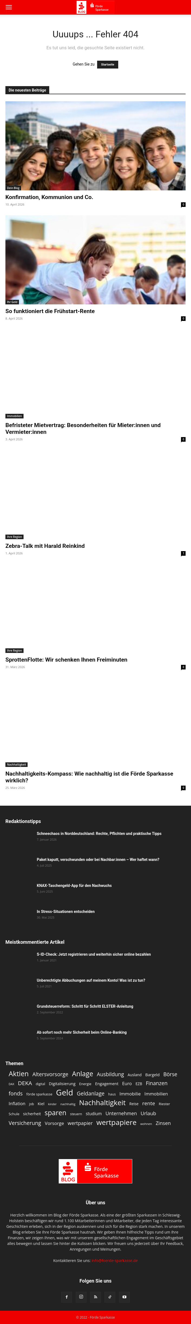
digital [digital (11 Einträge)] (40, 1084)
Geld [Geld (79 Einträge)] (64, 1092)
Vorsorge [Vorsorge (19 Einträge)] (54, 1123)
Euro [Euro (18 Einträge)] (127, 1083)
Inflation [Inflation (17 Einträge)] (17, 1104)
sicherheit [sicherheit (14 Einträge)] (32, 1113)
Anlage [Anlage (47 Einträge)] (82, 1073)
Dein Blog (13, 188)
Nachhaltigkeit (16, 764)
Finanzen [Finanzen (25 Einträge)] (156, 1083)
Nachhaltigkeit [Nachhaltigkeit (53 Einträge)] (102, 1102)
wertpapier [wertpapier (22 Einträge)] (80, 1123)
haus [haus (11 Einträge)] (112, 1094)
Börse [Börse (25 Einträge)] (170, 1074)
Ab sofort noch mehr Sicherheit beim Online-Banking (82, 1032)
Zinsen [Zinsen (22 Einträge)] (163, 1123)
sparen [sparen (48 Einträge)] (56, 1112)
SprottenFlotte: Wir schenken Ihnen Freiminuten (66, 659)
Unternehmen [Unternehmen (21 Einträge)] (121, 1113)
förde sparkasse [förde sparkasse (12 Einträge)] (39, 1094)
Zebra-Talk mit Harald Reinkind (45, 546)
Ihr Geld (12, 302)
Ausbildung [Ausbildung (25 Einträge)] (110, 1074)
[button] (8, 7)
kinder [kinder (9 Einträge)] (52, 1104)
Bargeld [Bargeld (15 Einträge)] (152, 1074)
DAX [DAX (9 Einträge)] (11, 1084)
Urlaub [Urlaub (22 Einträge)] (148, 1113)
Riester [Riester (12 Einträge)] (164, 1103)
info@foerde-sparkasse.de (115, 1260)
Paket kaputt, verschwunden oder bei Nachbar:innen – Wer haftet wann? (98, 859)
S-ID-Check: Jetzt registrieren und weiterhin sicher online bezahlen (94, 954)
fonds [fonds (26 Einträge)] (16, 1093)
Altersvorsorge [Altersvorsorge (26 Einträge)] (50, 1074)
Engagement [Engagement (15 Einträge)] (106, 1083)
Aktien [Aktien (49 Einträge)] (19, 1073)
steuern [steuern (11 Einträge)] (76, 1114)
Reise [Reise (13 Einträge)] (134, 1103)
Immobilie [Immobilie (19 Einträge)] (130, 1094)
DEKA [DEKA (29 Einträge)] (25, 1083)
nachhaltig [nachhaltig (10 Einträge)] (67, 1104)
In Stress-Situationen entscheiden (66, 911)
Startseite (107, 64)
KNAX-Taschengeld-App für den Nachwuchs (74, 885)
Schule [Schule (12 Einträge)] (14, 1113)
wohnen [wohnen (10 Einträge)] (146, 1124)
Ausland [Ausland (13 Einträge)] (135, 1074)
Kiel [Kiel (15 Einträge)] (41, 1103)
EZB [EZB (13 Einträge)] (139, 1083)
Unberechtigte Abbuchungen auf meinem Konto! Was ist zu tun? (91, 980)
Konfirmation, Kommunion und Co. (49, 197)
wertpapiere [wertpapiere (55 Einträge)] (116, 1122)
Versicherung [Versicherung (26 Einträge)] (25, 1123)
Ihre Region (14, 537)
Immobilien (14, 416)
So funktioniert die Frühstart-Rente (50, 311)
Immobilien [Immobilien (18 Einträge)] (156, 1094)
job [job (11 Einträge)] (31, 1104)
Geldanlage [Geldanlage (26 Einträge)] (90, 1093)
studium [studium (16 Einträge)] (94, 1114)
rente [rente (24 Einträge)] (148, 1103)
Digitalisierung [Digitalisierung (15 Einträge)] (62, 1083)
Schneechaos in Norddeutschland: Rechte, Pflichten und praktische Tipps (99, 833)
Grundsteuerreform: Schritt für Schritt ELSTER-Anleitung (85, 1006)
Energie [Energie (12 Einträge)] (85, 1083)
